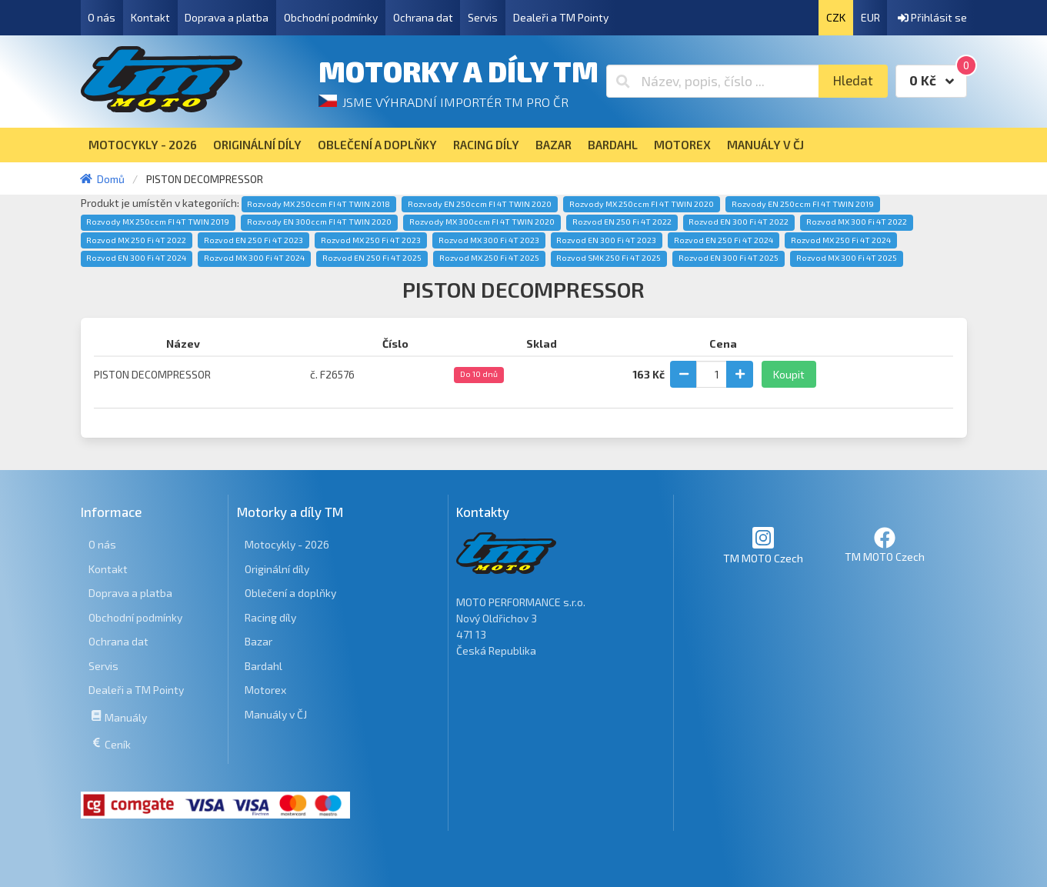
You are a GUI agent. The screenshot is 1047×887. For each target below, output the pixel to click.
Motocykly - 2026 (287, 544)
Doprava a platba (226, 17)
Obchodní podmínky (331, 17)
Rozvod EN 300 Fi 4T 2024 (136, 257)
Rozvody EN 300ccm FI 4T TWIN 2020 (319, 221)
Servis (483, 17)
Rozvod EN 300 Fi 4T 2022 (739, 221)
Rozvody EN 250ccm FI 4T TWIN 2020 (480, 203)
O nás (101, 17)
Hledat (852, 80)
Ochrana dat (423, 17)
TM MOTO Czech (763, 545)
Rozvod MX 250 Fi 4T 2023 (371, 240)
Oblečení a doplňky (290, 592)
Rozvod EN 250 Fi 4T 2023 (253, 240)
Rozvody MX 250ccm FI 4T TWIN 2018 (318, 203)
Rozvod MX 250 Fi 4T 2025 (489, 257)
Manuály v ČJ (276, 714)
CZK (835, 17)
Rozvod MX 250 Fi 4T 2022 (136, 240)
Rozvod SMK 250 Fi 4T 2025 (608, 257)
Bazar (258, 641)
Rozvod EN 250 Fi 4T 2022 (622, 221)
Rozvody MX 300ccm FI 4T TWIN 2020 (482, 221)
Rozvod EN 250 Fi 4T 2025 (372, 257)
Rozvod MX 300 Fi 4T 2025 (846, 257)
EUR (870, 17)
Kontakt (150, 17)
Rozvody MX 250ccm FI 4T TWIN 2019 (157, 221)
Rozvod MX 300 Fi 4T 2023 (488, 240)
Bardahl (263, 665)
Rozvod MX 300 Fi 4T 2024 (254, 257)
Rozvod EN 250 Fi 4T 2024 (723, 240)
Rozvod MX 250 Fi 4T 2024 (841, 240)
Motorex (265, 689)
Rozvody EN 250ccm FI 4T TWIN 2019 (803, 203)
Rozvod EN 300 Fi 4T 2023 (606, 240)
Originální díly (277, 568)
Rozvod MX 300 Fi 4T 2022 (856, 221)
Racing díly (270, 617)
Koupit (789, 374)
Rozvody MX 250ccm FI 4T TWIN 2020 (641, 203)
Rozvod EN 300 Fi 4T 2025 (729, 257)
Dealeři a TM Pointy (561, 17)
